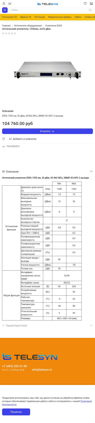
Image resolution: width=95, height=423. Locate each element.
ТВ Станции (39, 17)
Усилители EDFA (53, 25)
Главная (6, 25)
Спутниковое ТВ (9, 17)
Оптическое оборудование (28, 25)
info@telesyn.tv (42, 369)
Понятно (16, 412)
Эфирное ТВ (25, 17)
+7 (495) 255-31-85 (14, 366)
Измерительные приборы (59, 17)
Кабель (78, 17)
